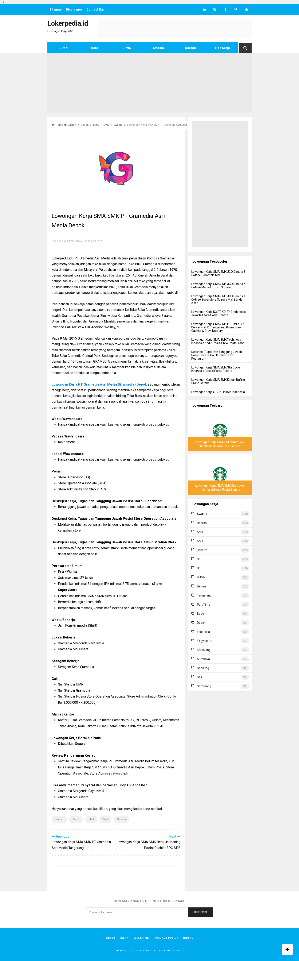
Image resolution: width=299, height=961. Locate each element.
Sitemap (56, 9)
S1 (199, 559)
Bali (199, 677)
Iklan (124, 938)
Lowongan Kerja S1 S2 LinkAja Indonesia (218, 392)
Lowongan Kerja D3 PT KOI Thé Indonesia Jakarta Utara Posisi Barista (218, 313)
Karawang (204, 650)
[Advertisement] (149, 82)
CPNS (126, 48)
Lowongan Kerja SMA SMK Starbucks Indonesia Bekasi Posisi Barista (216, 369)
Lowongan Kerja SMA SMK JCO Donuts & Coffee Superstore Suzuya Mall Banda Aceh (218, 299)
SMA (91, 819)
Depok (76, 819)
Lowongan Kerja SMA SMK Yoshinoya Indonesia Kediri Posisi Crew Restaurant (217, 341)
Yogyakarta (204, 640)
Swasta (158, 48)
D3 (199, 568)
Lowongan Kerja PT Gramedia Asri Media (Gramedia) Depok (99, 384)
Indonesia (203, 631)
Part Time (203, 604)
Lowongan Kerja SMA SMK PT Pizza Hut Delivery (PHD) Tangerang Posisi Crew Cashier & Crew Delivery (217, 327)
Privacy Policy (167, 938)
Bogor (201, 613)
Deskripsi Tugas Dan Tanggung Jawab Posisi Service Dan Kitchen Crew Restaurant (216, 355)
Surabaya (203, 659)
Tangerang (204, 595)
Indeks (188, 938)
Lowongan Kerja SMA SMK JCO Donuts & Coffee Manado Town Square (218, 285)
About (110, 938)
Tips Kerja (222, 48)
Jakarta (202, 550)
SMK (105, 819)
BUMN (63, 48)
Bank (95, 48)
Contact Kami (97, 9)
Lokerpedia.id (149, 950)
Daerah (190, 48)
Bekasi (201, 586)
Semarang (204, 686)
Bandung (203, 668)
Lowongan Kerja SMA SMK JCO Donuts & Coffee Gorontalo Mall (218, 273)
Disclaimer (74, 9)
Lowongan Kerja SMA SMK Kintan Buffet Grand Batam (218, 381)
